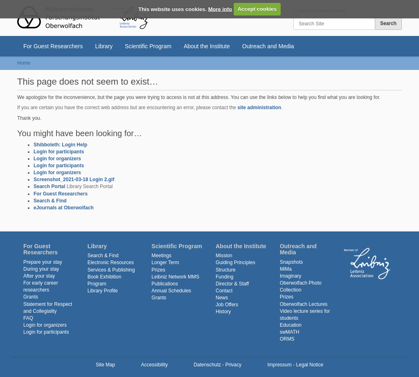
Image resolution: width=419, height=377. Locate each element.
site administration (259, 107)
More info (220, 9)
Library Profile (103, 291)
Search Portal (49, 186)
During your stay (41, 269)
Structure (226, 270)
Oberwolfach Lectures (304, 304)
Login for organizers (57, 159)
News (222, 298)
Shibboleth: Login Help (60, 145)
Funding (224, 277)
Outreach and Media (268, 46)
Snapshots (291, 262)
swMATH (290, 332)
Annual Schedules (171, 291)
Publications (164, 284)
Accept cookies (257, 9)
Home (23, 63)
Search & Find (50, 201)
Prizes (158, 270)
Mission (224, 255)
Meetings (161, 255)
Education (291, 325)
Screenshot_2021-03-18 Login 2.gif (74, 179)
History (223, 311)
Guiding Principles (235, 262)
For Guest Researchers (53, 46)
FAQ (28, 318)
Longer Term (165, 262)
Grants (30, 297)
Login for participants (59, 152)
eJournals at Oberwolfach (64, 208)
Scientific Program (148, 46)
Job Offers (227, 304)
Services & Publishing (111, 270)
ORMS (287, 339)
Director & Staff (232, 284)
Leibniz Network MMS (175, 277)
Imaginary (291, 276)
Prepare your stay (42, 262)
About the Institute (207, 46)
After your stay (39, 276)
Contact (224, 291)
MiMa (286, 269)
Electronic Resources (111, 262)
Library (104, 46)
